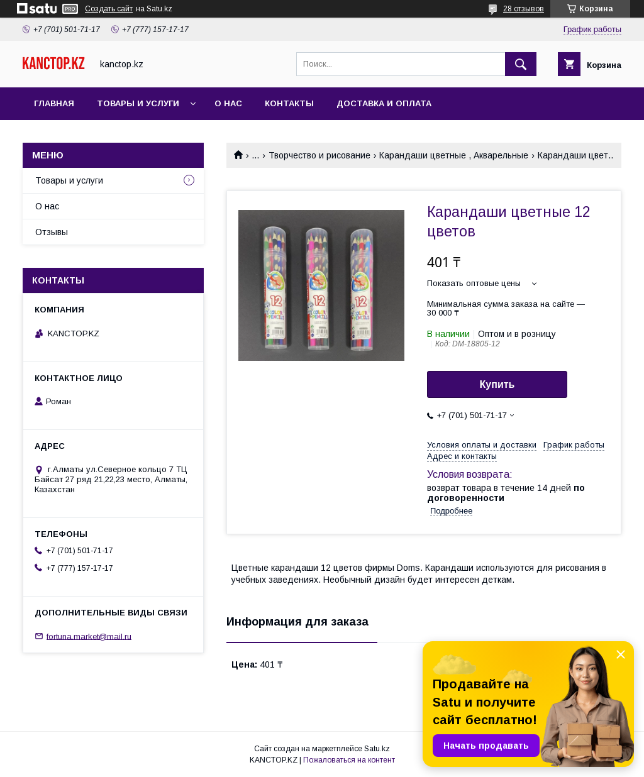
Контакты (289, 103)
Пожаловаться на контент (349, 760)
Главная (54, 103)
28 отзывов (523, 8)
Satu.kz (377, 748)
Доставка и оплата (383, 103)
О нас (228, 103)
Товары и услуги (138, 103)
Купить (497, 384)
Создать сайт (109, 8)
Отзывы (51, 232)
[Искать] (520, 64)
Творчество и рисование (319, 155)
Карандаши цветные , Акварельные (453, 155)
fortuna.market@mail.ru (89, 636)
